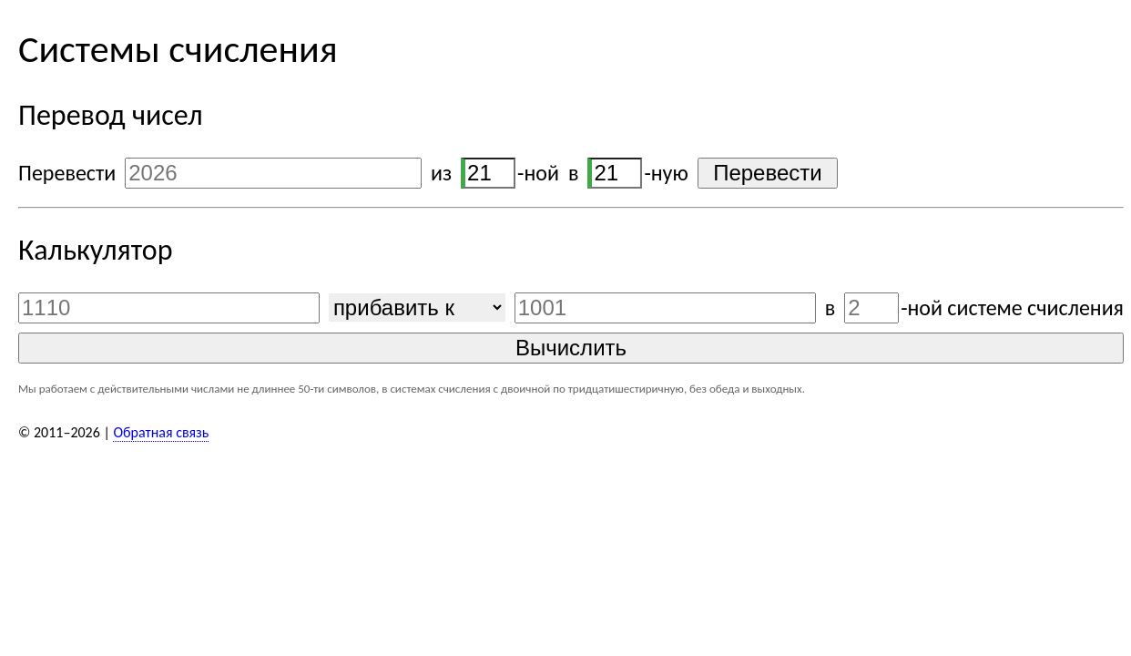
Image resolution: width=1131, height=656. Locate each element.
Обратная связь (161, 432)
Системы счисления (178, 49)
